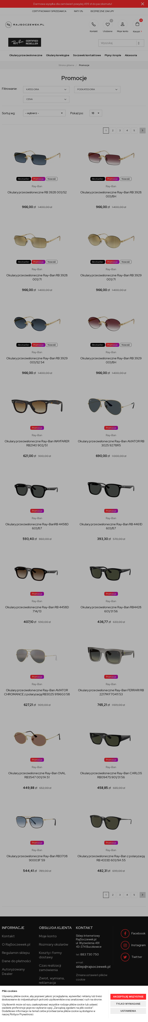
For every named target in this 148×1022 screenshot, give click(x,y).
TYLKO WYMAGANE (128, 1003)
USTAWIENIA (128, 1010)
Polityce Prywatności (21, 1014)
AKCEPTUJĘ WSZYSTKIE (128, 996)
